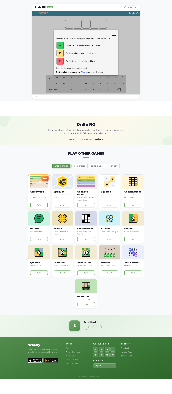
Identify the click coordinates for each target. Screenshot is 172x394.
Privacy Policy (127, 352)
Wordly (34, 345)
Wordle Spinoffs (72, 363)
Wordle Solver (71, 356)
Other (114, 166)
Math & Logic (98, 166)
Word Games (61, 166)
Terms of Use (126, 356)
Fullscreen (130, 7)
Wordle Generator (73, 352)
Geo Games (79, 166)
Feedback (125, 348)
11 (113, 355)
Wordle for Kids (72, 360)
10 (107, 355)
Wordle (69, 348)
